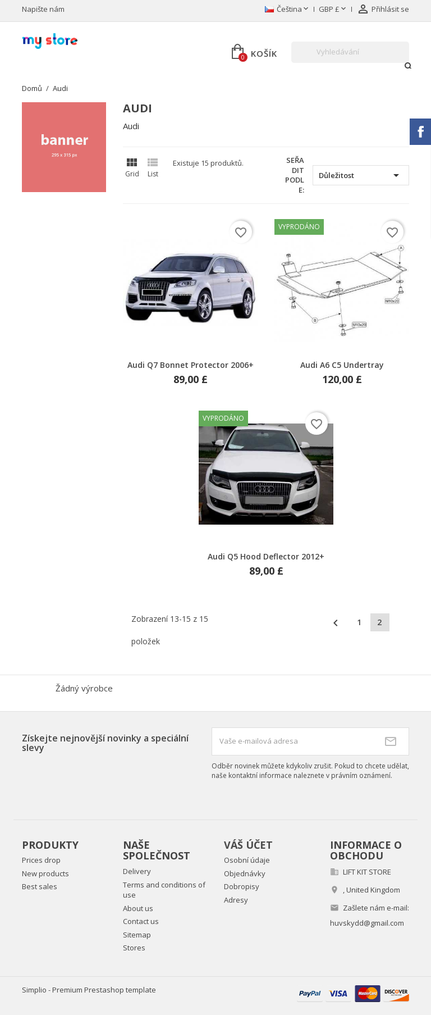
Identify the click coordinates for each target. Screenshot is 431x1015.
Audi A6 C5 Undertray (342, 364)
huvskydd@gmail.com (367, 923)
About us (138, 908)
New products (45, 873)
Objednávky (244, 873)
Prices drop (41, 860)
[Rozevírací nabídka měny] (333, 9)
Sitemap (137, 935)
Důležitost (361, 175)
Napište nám (43, 9)
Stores (134, 948)
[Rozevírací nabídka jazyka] (287, 9)
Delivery (137, 871)
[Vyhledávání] (350, 52)
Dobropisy (241, 886)
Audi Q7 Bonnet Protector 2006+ (190, 364)
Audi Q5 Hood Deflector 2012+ (266, 556)
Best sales (39, 886)
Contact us (141, 921)
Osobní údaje (247, 860)
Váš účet (248, 845)
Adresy (236, 900)
